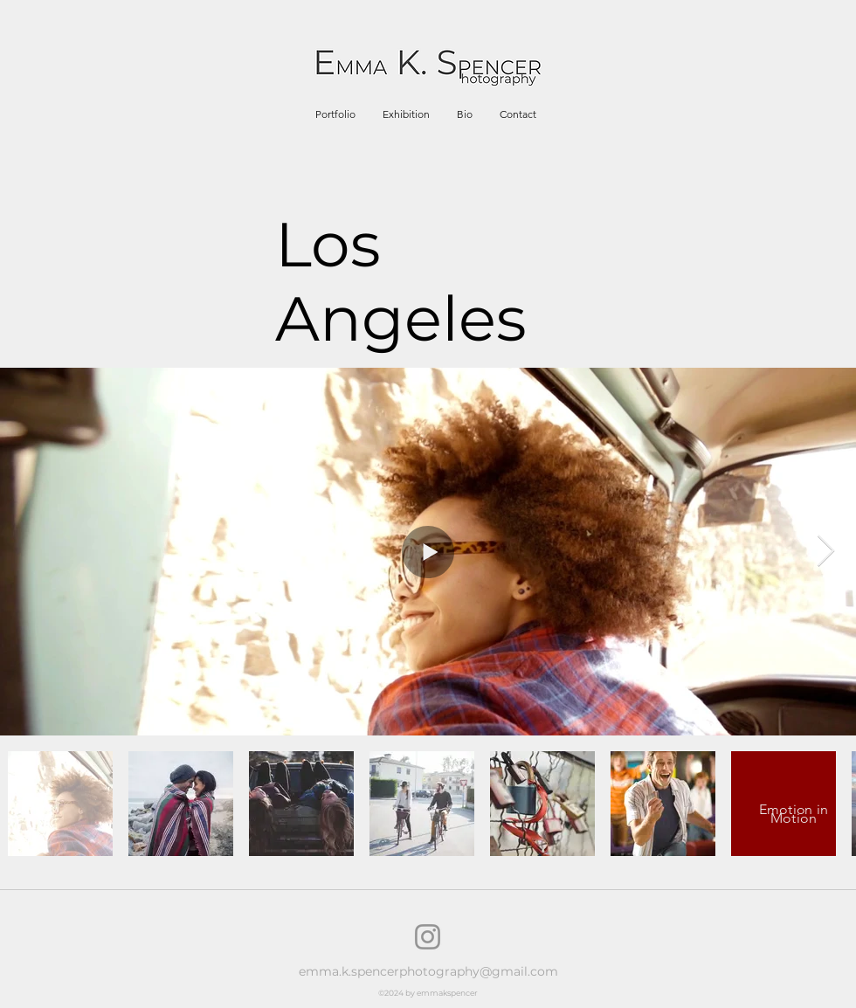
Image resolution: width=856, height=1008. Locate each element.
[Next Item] (826, 552)
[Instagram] (428, 937)
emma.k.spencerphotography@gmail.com (428, 971)
